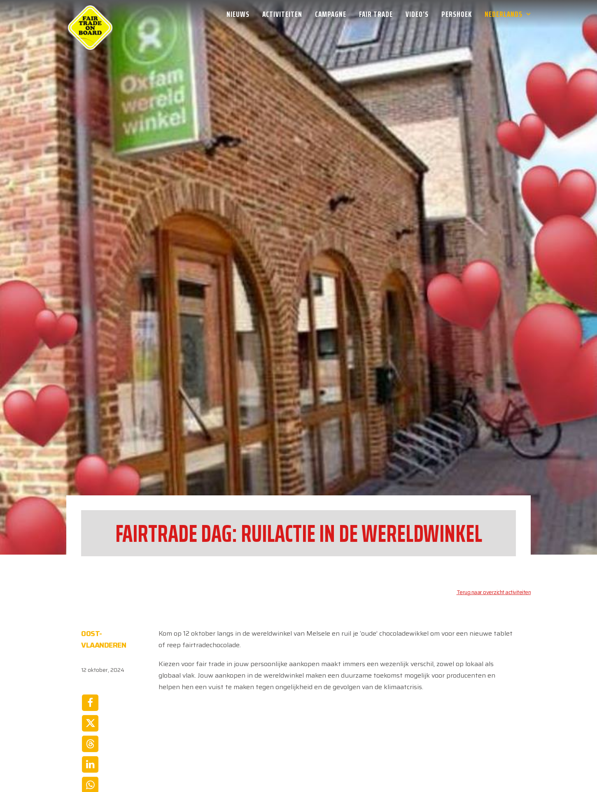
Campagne (330, 14)
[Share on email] (90, 731)
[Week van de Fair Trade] (90, 14)
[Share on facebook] (90, 628)
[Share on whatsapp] (90, 711)
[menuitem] (240, 14)
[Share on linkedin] (90, 690)
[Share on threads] (90, 670)
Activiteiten (282, 14)
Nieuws (238, 14)
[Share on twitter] (90, 649)
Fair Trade (376, 14)
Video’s (417, 14)
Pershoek (456, 14)
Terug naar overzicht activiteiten (494, 518)
